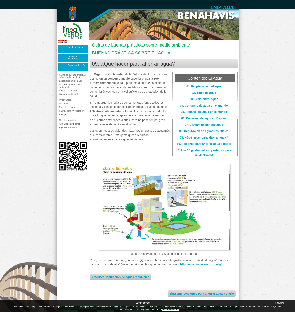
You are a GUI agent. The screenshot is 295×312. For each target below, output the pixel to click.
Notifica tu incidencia (73, 57)
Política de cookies (170, 309)
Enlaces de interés (68, 90)
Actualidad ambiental (69, 124)
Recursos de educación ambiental (70, 85)
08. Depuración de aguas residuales (204, 131)
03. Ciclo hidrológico (204, 99)
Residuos (64, 103)
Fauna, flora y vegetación (71, 111)
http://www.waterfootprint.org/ (201, 264)
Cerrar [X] (279, 303)
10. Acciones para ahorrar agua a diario (204, 143)
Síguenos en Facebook (60, 135)
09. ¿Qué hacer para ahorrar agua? (204, 137)
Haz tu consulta (75, 47)
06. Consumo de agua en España (204, 118)
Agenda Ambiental (68, 127)
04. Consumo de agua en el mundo (204, 105)
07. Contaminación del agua (204, 124)
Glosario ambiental (68, 94)
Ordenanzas (65, 100)
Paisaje (63, 114)
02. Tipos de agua (204, 92)
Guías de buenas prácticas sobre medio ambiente (72, 76)
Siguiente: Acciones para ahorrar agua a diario (201, 293)
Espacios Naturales (68, 107)
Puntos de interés (76, 65)
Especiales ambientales (71, 81)
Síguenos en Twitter (66, 135)
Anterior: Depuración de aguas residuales (120, 277)
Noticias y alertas (67, 120)
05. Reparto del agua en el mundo (204, 111)
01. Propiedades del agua (203, 86)
